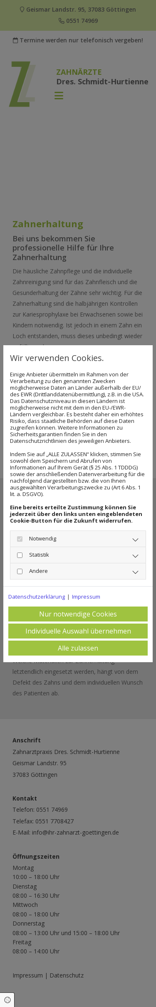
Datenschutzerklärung (36, 596)
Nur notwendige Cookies (78, 614)
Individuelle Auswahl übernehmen (78, 631)
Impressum (86, 596)
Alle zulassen (78, 648)
